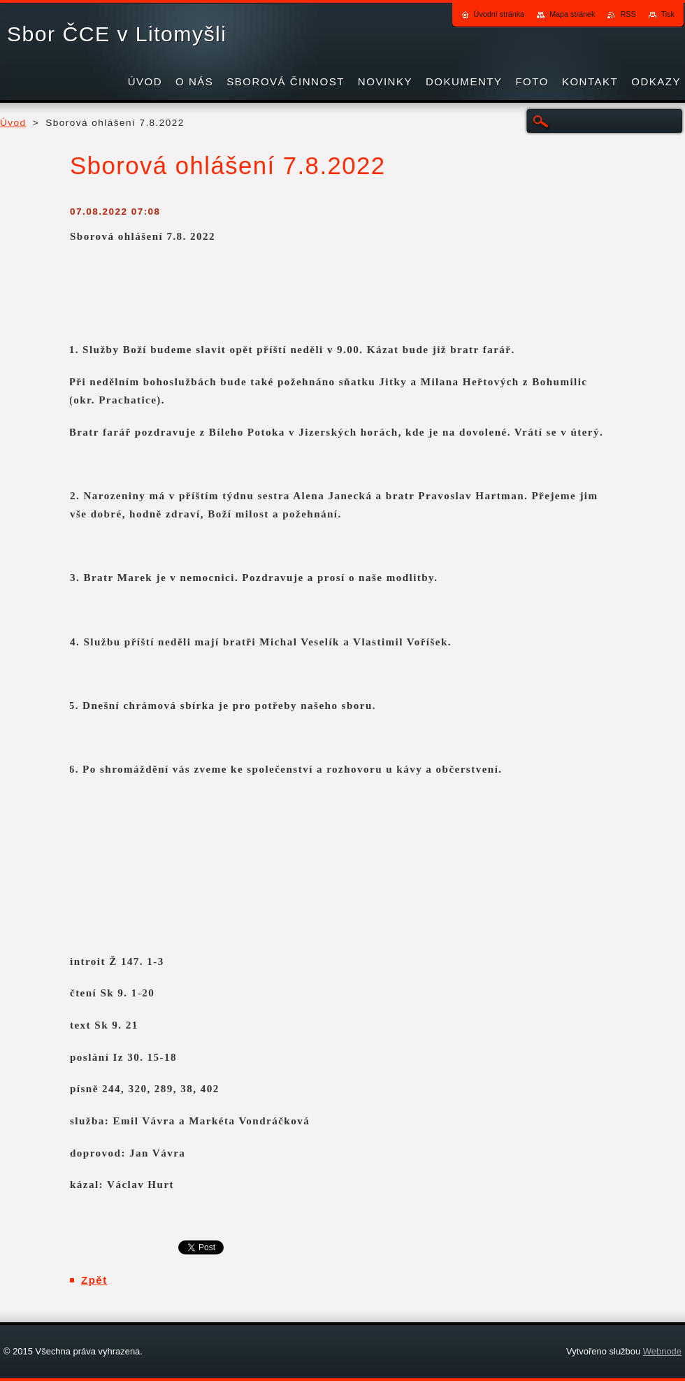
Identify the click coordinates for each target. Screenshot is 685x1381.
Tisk (668, 14)
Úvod (13, 122)
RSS (627, 14)
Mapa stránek (572, 14)
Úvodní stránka (499, 14)
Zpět (94, 1280)
